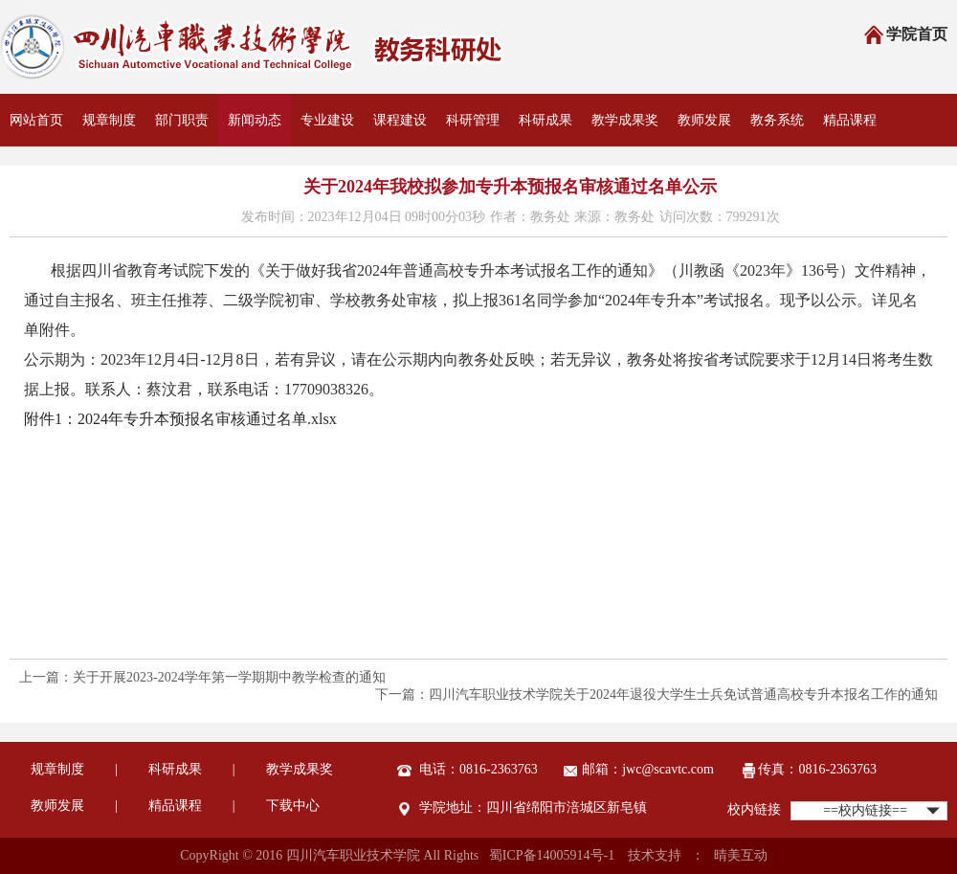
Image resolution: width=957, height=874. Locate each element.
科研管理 (473, 120)
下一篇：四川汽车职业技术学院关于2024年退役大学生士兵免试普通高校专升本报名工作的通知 (656, 694)
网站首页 (36, 120)
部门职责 (182, 120)
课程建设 (400, 120)
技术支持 (654, 855)
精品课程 (850, 120)
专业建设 (327, 120)
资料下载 (36, 173)
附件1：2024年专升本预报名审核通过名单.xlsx (180, 419)
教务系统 (777, 120)
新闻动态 (254, 120)
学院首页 (904, 36)
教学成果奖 (624, 120)
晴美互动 (741, 855)
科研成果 (545, 120)
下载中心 (293, 805)
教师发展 (704, 120)
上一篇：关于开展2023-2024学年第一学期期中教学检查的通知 (202, 677)
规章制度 (109, 120)
